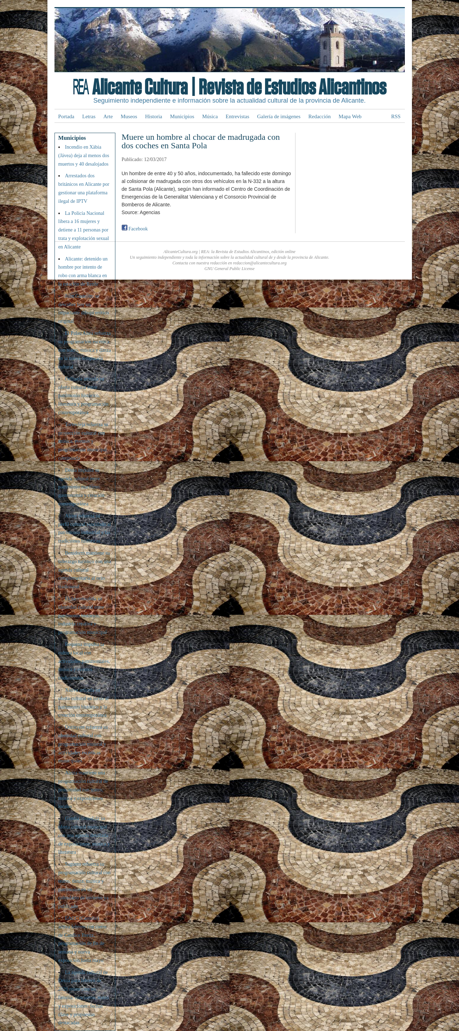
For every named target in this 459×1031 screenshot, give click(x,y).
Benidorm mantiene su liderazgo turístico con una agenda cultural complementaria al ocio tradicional (84, 569)
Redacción (319, 116)
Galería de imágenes (278, 116)
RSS (396, 116)
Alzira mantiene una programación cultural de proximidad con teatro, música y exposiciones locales (83, 789)
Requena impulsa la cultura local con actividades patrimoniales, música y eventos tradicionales (84, 661)
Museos (129, 116)
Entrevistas (237, 116)
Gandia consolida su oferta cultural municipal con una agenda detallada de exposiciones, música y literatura (84, 835)
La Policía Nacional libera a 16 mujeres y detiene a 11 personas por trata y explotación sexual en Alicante (83, 230)
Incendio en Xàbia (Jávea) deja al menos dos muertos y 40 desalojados (83, 155)
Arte (108, 116)
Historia (153, 116)
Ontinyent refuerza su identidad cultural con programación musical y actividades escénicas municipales (83, 743)
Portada (66, 116)
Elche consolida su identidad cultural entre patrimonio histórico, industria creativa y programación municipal (82, 615)
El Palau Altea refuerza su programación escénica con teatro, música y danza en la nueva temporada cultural (84, 350)
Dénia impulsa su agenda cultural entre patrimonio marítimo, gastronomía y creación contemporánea (81, 487)
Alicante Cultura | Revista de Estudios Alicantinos (239, 88)
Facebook (135, 228)
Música (210, 116)
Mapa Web (350, 116)
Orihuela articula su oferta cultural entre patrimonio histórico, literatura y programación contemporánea (83, 395)
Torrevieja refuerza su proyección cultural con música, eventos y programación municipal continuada (83, 441)
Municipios (182, 116)
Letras (88, 116)
